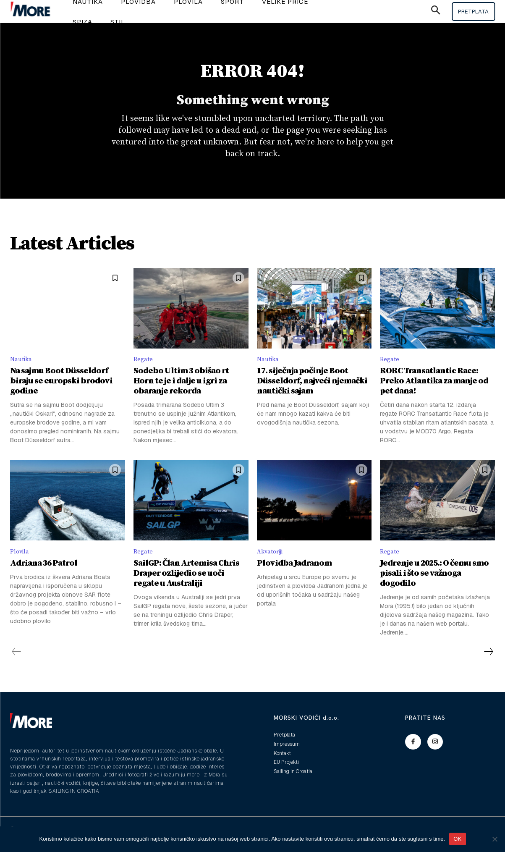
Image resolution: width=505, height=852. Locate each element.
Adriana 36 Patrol (43, 574)
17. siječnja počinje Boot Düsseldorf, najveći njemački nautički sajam (312, 391)
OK (457, 839)
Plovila (20, 562)
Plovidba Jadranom (294, 574)
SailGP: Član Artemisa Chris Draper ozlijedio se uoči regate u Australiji (186, 584)
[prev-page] (16, 662)
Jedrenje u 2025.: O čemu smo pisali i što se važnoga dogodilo (434, 584)
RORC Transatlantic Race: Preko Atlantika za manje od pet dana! (434, 391)
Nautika (22, 369)
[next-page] (488, 662)
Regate (143, 369)
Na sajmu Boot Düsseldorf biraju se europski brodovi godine (61, 391)
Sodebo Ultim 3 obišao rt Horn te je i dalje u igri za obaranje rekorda (181, 391)
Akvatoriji (271, 562)
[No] (494, 839)
